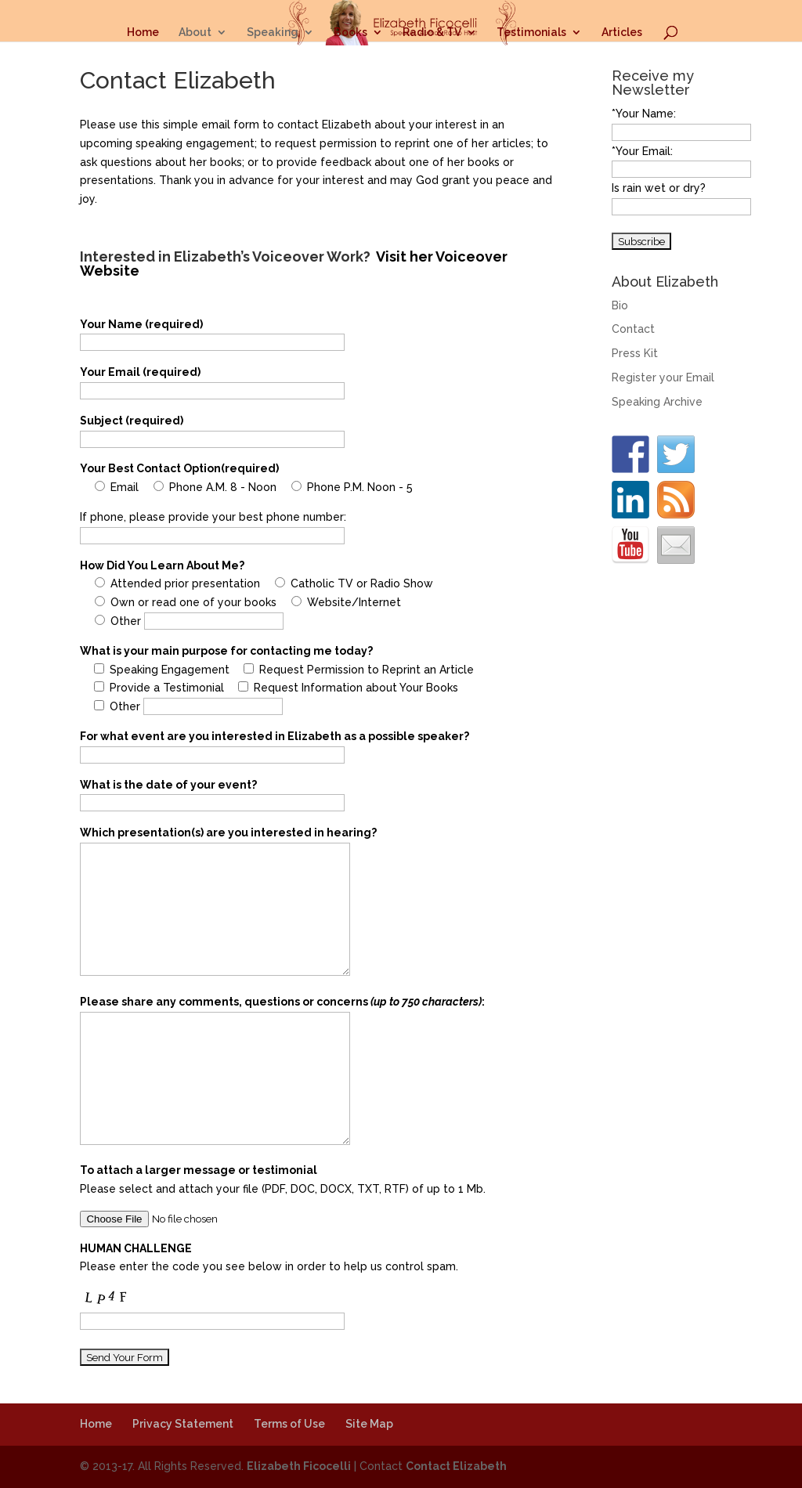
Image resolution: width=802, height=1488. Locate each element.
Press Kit (635, 353)
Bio (620, 305)
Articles (622, 32)
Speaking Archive (657, 401)
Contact (633, 329)
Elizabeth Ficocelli (299, 1466)
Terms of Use (289, 1424)
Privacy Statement (182, 1424)
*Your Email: (642, 151)
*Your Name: (644, 113)
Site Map (369, 1424)
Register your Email (663, 377)
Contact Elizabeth (456, 1466)
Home (143, 32)
